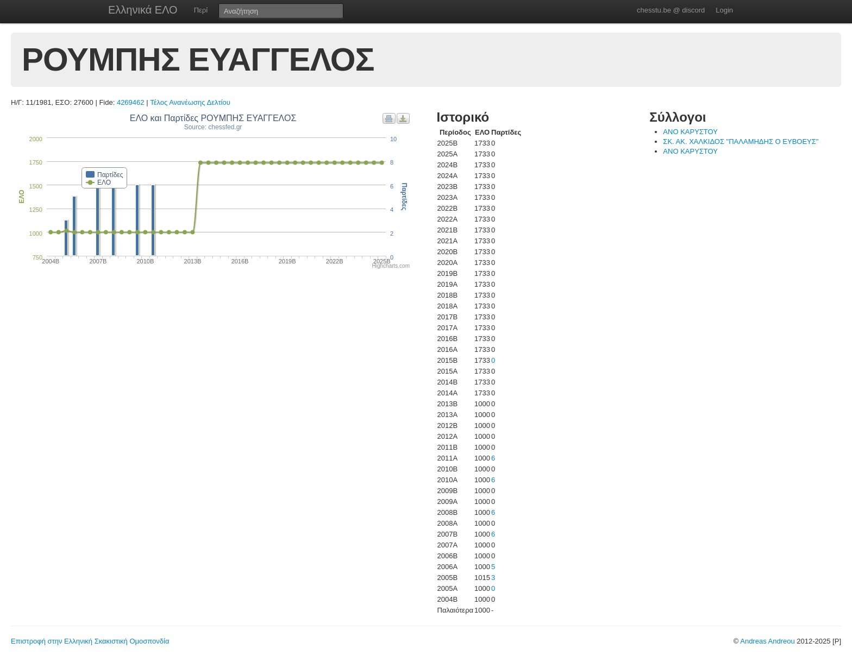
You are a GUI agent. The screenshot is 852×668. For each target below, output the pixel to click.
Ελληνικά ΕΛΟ (143, 10)
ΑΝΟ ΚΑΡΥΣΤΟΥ (690, 132)
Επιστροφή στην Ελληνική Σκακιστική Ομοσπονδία (90, 641)
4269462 (131, 102)
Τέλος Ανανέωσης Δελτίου (190, 102)
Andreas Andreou (767, 641)
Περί (201, 10)
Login (724, 10)
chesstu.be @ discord (671, 10)
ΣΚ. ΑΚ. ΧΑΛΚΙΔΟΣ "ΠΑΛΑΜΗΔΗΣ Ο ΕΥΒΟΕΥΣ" (740, 141)
